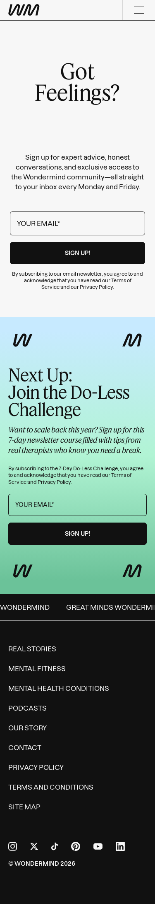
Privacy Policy (96, 287)
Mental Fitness (37, 668)
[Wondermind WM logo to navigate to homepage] (24, 10)
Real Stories (32, 649)
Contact (24, 747)
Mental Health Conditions (58, 688)
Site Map (24, 807)
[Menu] (138, 10)
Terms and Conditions (50, 787)
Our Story (27, 728)
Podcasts (27, 708)
